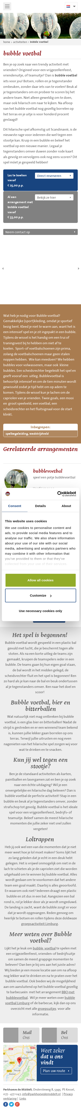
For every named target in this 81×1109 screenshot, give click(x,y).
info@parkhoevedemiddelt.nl (41, 1094)
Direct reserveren (49, 175)
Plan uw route (54, 1071)
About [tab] (66, 505)
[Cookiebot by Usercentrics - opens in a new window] (57, 494)
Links (22, 1098)
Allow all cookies (40, 580)
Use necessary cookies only (40, 610)
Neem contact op (17, 232)
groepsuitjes (47, 1008)
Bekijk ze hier (46, 197)
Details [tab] (40, 505)
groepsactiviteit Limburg (39, 923)
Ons (17, 1035)
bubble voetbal (39, 42)
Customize (40, 595)
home (6, 42)
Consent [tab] (14, 505)
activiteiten (20, 42)
